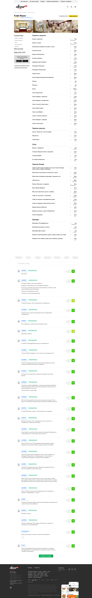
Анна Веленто (25, 531)
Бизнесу (30, 567)
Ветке (29, 587)
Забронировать (73, 16)
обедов (46, 575)
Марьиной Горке (52, 588)
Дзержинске (47, 587)
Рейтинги (36, 567)
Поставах (47, 590)
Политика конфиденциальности (47, 595)
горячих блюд (41, 573)
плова (45, 574)
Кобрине (40, 588)
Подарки (43, 1)
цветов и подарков (37, 577)
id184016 (23, 330)
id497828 (24, 396)
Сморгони (54, 591)
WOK (42, 574)
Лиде (47, 588)
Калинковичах (30, 588)
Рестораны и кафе (34, 1)
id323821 (23, 464)
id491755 (23, 417)
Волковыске (33, 587)
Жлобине (52, 587)
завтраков (30, 575)
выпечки (30, 577)
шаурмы (45, 571)
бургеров (30, 573)
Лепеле (44, 588)
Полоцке (42, 590)
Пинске (38, 590)
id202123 (23, 340)
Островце (30, 590)
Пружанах (51, 590)
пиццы (40, 571)
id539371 (23, 320)
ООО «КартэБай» (13, 572)
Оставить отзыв (63, 16)
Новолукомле (43, 589)
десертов (36, 575)
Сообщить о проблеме (65, 1)
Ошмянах (34, 590)
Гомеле (45, 584)
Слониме (40, 591)
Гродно (42, 584)
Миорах (29, 589)
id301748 (23, 408)
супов (35, 573)
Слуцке (44, 591)
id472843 (23, 440)
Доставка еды (24, 1)
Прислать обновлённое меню (22, 65)
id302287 (23, 280)
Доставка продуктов (33, 571)
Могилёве (53, 584)
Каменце (36, 588)
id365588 (23, 382)
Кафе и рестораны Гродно (20, 12)
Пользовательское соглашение (34, 595)
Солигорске (30, 592)
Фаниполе (35, 592)
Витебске (38, 584)
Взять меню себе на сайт (21, 67)
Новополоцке (50, 589)
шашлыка (30, 574)
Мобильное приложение (52, 1)
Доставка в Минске (31, 584)
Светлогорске (35, 591)
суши (49, 571)
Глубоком (38, 587)
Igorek (23, 545)
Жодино (56, 587)
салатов (41, 575)
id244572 (23, 370)
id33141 (23, 499)
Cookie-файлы (57, 595)
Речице (55, 590)
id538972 (23, 299)
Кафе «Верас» (31, 12)
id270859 (24, 309)
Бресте (49, 584)
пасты (34, 574)
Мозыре (33, 589)
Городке (42, 587)
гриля (46, 573)
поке (38, 574)
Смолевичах (49, 591)
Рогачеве (30, 591)
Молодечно (38, 589)
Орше (55, 589)
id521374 (23, 270)
